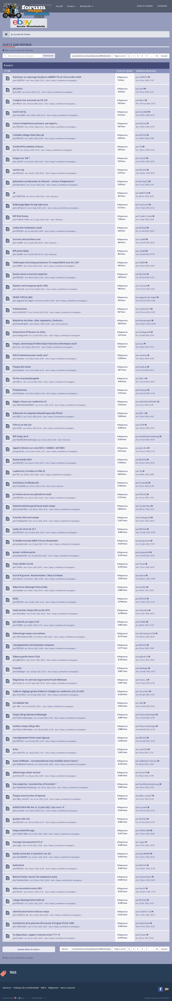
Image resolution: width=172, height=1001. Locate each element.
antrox (19, 578)
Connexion (162, 5)
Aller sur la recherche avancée (19, 50)
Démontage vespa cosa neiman (29, 633)
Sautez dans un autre (28, 949)
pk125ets (18, 88)
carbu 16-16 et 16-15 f (24, 529)
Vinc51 (19, 891)
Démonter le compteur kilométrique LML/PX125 (38, 413)
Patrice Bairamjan (24, 717)
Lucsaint (20, 810)
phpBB (44, 998)
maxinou (20, 358)
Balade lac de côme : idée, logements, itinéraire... (38, 320)
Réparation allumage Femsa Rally (30, 586)
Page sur (119, 56)
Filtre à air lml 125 (22, 424)
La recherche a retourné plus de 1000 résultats (91, 56)
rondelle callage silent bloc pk (28, 134)
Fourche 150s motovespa (26, 517)
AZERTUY (20, 80)
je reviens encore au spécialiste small (32, 494)
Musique (54, 196)
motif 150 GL (19, 111)
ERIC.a (19, 381)
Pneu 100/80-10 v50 (23, 563)
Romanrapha (22, 323)
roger (19, 845)
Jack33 (19, 161)
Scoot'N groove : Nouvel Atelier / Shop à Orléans (38, 575)
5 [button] (146, 56)
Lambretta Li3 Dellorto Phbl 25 (29, 471)
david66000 (21, 856)
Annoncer (7, 987)
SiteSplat (27, 998)
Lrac (18, 347)
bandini (19, 590)
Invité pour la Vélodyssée (26, 482)
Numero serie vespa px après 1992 (30, 285)
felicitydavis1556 (24, 636)
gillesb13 (20, 659)
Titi (17, 149)
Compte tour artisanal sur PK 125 (30, 100)
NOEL (16, 598)
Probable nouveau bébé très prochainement (35, 540)
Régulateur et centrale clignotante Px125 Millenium (40, 679)
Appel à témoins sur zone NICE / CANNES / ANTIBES (39, 447)
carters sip (18, 169)
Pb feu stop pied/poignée (26, 378)
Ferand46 (20, 486)
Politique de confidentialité (26, 987)
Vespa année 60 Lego (23, 830)
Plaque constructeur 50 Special (29, 795)
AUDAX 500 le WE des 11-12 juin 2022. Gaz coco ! (37, 807)
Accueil (59, 6)
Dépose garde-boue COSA (26, 656)
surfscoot (21, 207)
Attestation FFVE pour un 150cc (29, 331)
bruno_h (20, 683)
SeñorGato (21, 926)
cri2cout (20, 289)
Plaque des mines (22, 366)
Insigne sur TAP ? (21, 158)
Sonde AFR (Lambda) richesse (28, 146)
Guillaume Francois (25, 764)
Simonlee (20, 613)
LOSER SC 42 (22, 914)
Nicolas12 (20, 184)
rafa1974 (20, 752)
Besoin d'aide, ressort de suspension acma (35, 876)
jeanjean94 (21, 555)
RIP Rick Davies (21, 216)
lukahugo (20, 671)
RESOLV (20, 126)
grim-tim (20, 451)
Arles (15, 749)
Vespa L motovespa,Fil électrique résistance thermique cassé (45, 343)
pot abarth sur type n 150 (26, 621)
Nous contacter (68, 987)
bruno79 (20, 775)
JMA (18, 706)
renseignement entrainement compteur (33, 644)
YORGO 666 (21, 833)
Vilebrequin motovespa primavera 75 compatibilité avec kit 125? (46, 262)
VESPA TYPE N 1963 (22, 297)
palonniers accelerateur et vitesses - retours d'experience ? (44, 181)
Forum (71, 6)
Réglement (53, 987)
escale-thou (22, 509)
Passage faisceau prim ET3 (26, 841)
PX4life (19, 625)
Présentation (20, 308)
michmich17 (21, 312)
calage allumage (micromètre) (28, 899)
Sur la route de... (62, 324)
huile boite (18, 865)
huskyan (20, 393)
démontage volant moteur (27, 772)
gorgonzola (21, 544)
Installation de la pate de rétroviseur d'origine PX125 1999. (43, 923)
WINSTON (20, 196)
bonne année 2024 (22, 459)
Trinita (19, 567)
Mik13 (19, 103)
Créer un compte (145, 5)
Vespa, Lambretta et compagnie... (64, 80)
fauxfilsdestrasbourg (26, 439)
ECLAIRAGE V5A (20, 702)
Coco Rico (21, 694)
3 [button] (137, 56)
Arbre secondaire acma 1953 (27, 888)
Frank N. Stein (22, 219)
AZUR (18, 428)
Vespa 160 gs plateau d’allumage (30, 714)
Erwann (19, 938)
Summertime (22, 880)
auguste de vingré (25, 300)
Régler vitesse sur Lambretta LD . (30, 401)
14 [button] (157, 56)
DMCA (43, 987)
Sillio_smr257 (22, 799)
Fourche (17, 668)
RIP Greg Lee (19, 436)
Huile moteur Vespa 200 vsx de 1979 (31, 610)
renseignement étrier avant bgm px (31, 737)
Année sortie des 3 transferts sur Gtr (32, 853)
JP (14, 192)
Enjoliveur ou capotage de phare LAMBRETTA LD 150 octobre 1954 (47, 76)
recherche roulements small (27, 227)
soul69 (19, 242)
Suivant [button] (164, 56)
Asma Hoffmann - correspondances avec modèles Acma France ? (45, 760)
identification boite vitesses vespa (31, 911)
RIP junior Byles (21, 250)
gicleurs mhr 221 (21, 818)
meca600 (20, 115)
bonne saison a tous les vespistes (30, 274)
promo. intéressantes (24, 552)
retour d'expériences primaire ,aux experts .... (36, 123)
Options (65, 949)
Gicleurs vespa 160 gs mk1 (26, 726)
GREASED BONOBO (25, 404)
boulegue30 (22, 335)
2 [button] (133, 56)
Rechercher (86, 6)
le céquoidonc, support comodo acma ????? (35, 934)
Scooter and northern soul (26, 239)
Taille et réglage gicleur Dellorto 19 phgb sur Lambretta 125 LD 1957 (48, 691)
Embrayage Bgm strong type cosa (30, 204)
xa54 (18, 92)
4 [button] (142, 56)
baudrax (20, 370)
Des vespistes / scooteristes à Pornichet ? (34, 784)
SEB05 (19, 265)
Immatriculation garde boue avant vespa (34, 505)
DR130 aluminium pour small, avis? (30, 355)
